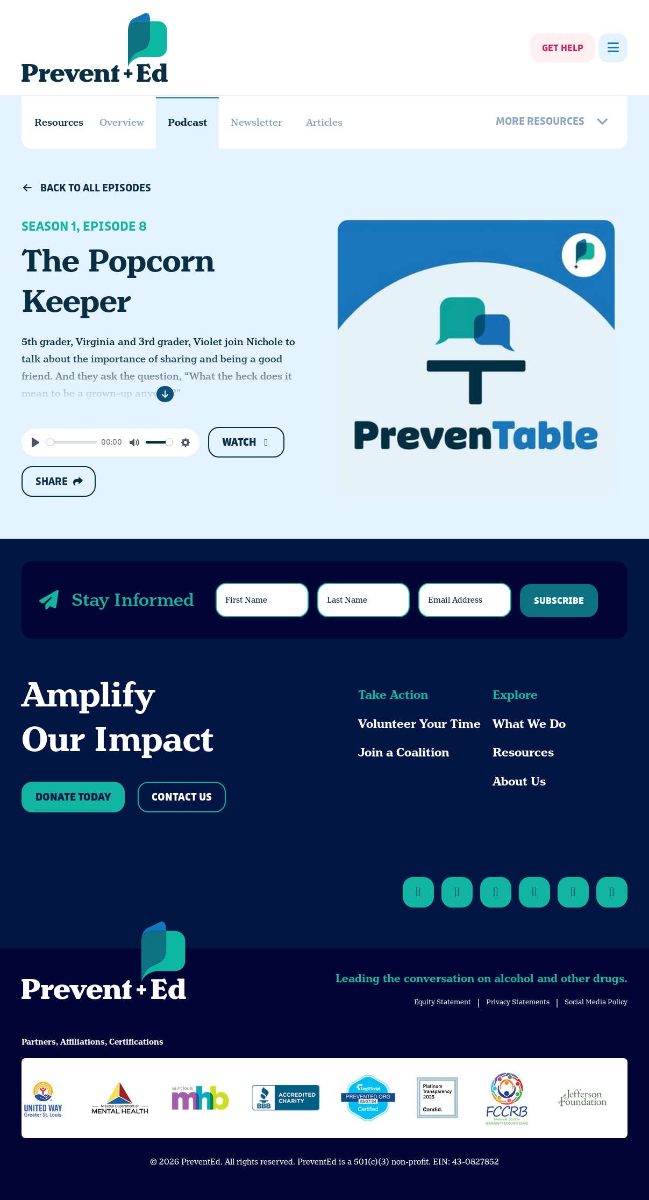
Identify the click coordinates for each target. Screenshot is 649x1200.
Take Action (393, 695)
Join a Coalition (403, 752)
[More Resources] (554, 122)
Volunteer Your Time (419, 724)
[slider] (72, 442)
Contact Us (182, 797)
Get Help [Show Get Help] (562, 48)
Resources (523, 752)
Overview (121, 122)
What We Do (529, 724)
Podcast (187, 122)
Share (58, 482)
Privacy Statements (518, 1001)
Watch (246, 443)
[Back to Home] (104, 962)
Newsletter (256, 122)
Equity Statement (442, 1001)
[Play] (35, 442)
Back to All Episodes (86, 188)
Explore (515, 695)
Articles (324, 122)
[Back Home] (95, 47)
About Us (519, 781)
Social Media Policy (596, 1001)
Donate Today (73, 797)
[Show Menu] (612, 47)
